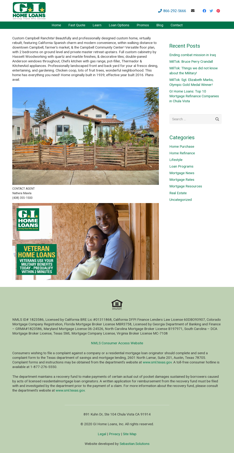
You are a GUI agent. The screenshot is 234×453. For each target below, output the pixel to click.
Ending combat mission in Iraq (192, 55)
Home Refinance (182, 153)
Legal (102, 434)
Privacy (114, 434)
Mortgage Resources (185, 186)
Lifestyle (175, 160)
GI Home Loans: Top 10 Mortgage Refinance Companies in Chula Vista (194, 96)
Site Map (129, 434)
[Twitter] (211, 10)
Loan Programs (181, 166)
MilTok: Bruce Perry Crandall (191, 61)
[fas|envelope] (193, 10)
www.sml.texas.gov (157, 362)
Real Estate (178, 193)
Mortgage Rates (181, 179)
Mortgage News (181, 173)
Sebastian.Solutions (135, 444)
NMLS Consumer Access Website (117, 343)
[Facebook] (204, 10)
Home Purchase (181, 146)
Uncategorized (180, 200)
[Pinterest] (218, 10)
